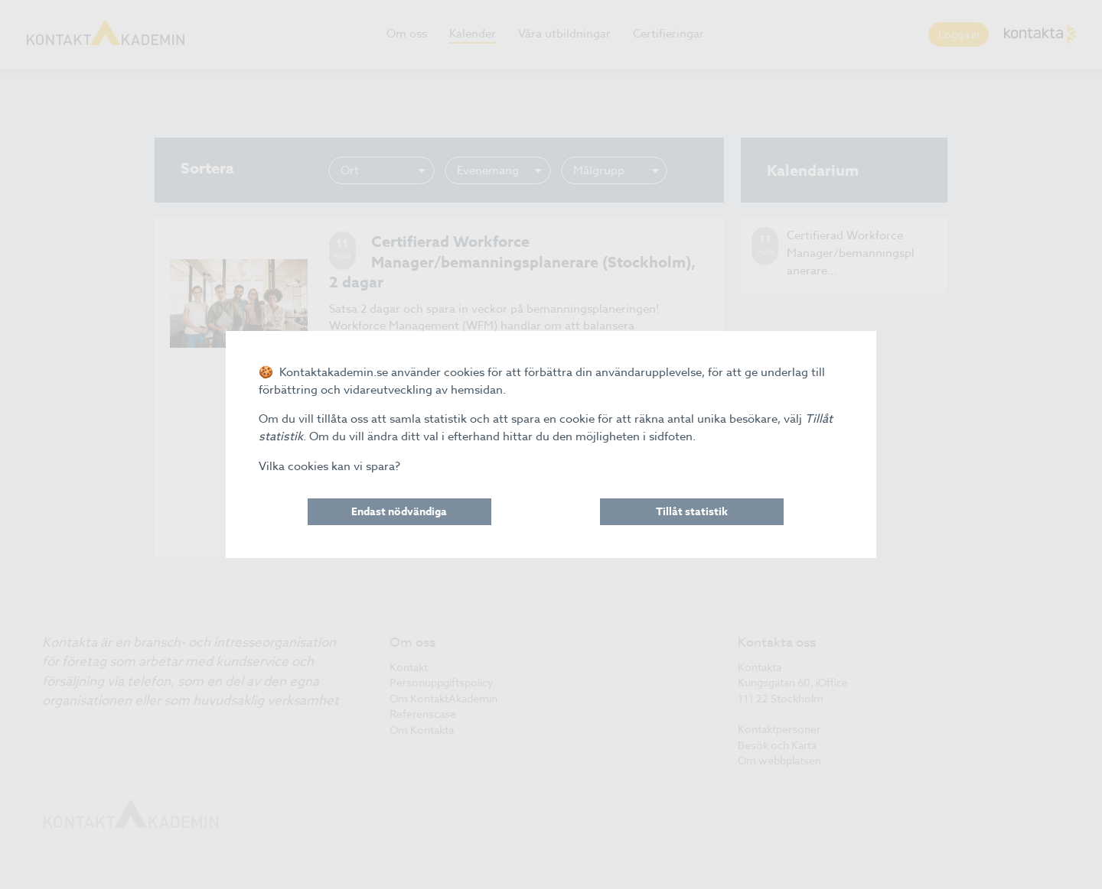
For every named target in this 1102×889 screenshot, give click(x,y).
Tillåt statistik (692, 512)
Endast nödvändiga (399, 512)
